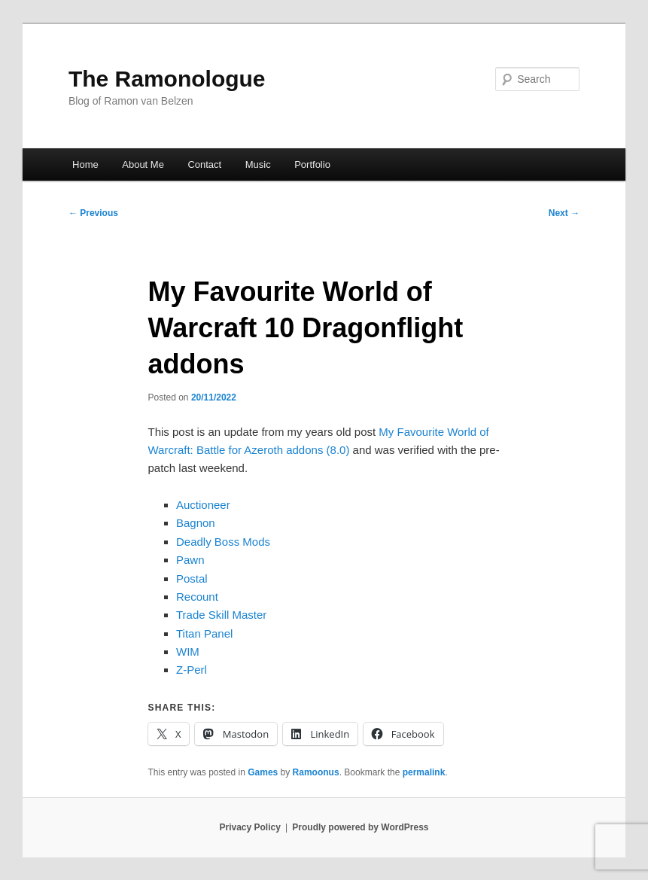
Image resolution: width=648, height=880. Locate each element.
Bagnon (195, 522)
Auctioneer (203, 504)
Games (263, 772)
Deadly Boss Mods (223, 541)
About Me (143, 164)
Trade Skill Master (221, 614)
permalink (424, 772)
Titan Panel (204, 633)
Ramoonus (316, 772)
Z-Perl (191, 669)
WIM (187, 651)
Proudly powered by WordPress (360, 827)
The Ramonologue (167, 78)
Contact (204, 164)
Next (564, 213)
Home (85, 164)
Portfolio (312, 164)
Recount (197, 596)
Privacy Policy (249, 827)
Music (258, 164)
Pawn (190, 559)
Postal (192, 578)
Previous (93, 213)
